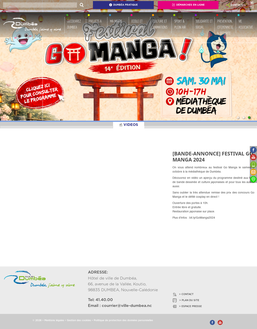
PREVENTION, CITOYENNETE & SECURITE (225, 27)
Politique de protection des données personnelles (123, 320)
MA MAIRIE (116, 21)
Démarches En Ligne (188, 4)
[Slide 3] (249, 117)
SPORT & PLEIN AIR (180, 24)
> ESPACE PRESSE (187, 306)
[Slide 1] (238, 117)
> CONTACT (183, 294)
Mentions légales (54, 320)
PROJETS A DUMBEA (95, 24)
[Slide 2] (243, 117)
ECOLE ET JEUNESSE (137, 24)
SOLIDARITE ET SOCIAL (204, 24)
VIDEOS (128, 125)
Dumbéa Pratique (123, 4)
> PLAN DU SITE (185, 300)
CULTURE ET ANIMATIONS (160, 24)
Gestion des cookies (79, 320)
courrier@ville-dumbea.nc (127, 306)
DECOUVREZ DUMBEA (74, 24)
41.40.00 (104, 300)
